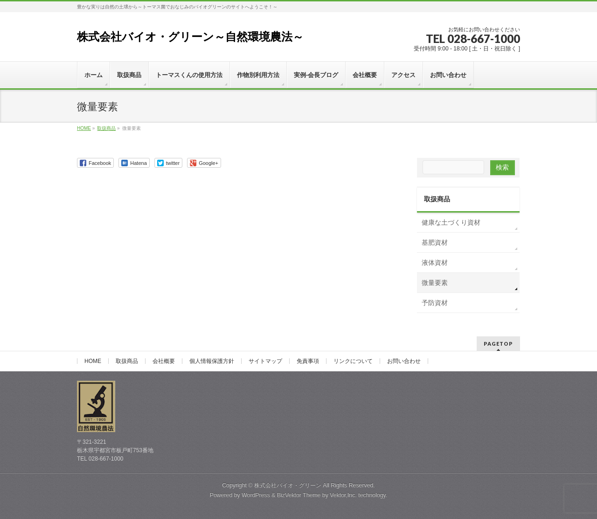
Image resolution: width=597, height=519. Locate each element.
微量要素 (435, 282)
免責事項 (308, 361)
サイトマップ (265, 361)
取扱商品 (437, 199)
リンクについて (353, 361)
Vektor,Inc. (343, 495)
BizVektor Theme (299, 495)
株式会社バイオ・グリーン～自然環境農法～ (190, 36)
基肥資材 (435, 242)
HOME (92, 361)
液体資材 (435, 262)
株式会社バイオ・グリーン (287, 485)
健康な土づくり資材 (451, 222)
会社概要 (164, 361)
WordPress (256, 495)
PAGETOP (498, 344)
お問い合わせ (404, 361)
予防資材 (435, 302)
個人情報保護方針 (211, 361)
